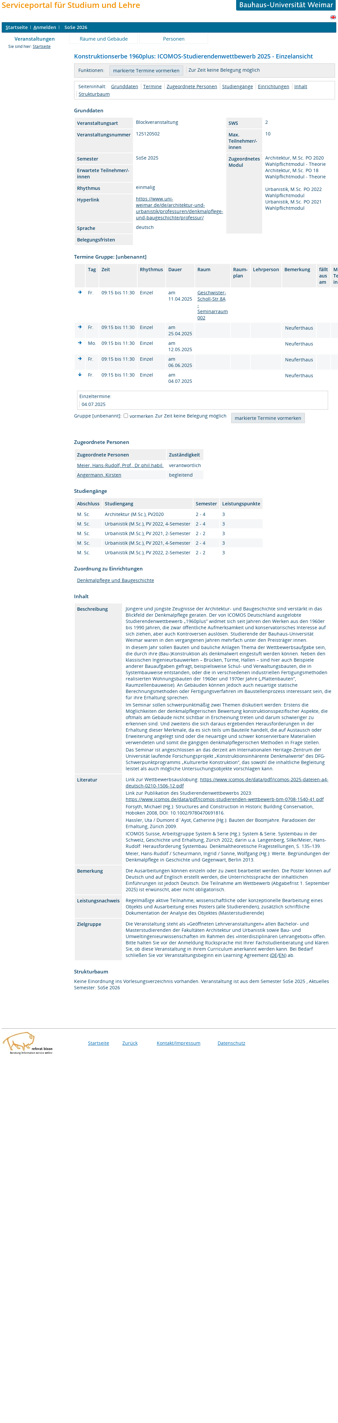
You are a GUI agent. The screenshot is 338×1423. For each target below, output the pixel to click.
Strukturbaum (94, 94)
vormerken (141, 416)
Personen (174, 38)
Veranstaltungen (35, 38)
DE (274, 955)
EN (282, 955)
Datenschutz (231, 1043)
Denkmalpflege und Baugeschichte (115, 580)
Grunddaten (124, 86)
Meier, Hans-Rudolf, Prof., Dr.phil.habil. (120, 465)
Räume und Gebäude (104, 38)
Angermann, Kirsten (99, 475)
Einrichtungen (273, 86)
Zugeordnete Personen (192, 86)
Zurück (130, 1043)
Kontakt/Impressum (178, 1043)
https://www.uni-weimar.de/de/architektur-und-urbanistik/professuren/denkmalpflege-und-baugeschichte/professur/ (179, 208)
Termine (152, 86)
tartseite (17, 27)
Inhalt (300, 86)
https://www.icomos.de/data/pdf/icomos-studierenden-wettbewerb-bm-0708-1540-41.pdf (225, 799)
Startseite (42, 46)
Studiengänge (237, 86)
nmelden (44, 27)
